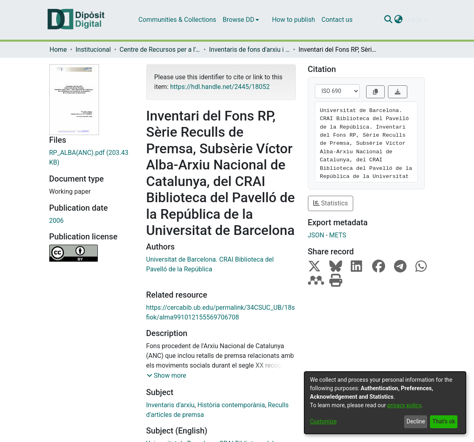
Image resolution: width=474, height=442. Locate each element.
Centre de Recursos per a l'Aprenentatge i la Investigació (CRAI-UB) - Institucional (160, 49)
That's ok (443, 421)
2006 (56, 220)
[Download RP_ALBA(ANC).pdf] (91, 157)
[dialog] (385, 403)
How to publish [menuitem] (293, 19)
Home (58, 49)
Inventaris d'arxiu (170, 405)
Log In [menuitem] (413, 19)
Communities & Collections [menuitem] (177, 19)
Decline (416, 421)
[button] (166, 375)
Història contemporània (231, 405)
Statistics (330, 203)
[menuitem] (241, 20)
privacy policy (404, 405)
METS (337, 235)
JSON (316, 235)
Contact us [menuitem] (336, 19)
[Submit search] (388, 20)
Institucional (93, 49)
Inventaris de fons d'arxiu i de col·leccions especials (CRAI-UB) (249, 49)
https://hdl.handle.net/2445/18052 (220, 87)
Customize (323, 421)
